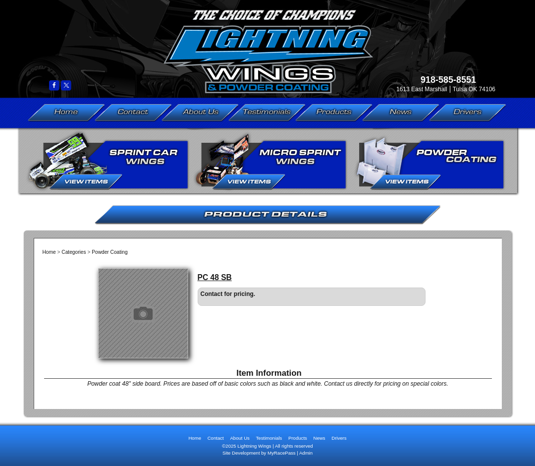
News (401, 112)
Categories (73, 252)
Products (334, 112)
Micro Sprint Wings (271, 160)
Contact (133, 112)
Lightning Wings (262, 45)
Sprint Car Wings (107, 160)
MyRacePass (282, 453)
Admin (306, 453)
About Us (200, 112)
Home (66, 112)
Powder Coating (429, 160)
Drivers (467, 112)
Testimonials (267, 112)
